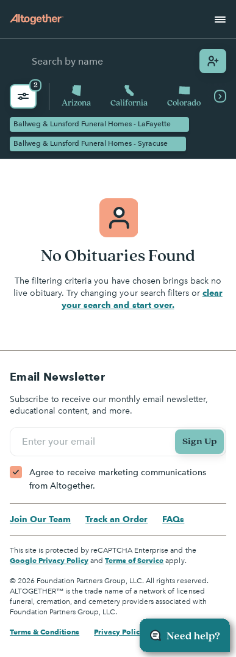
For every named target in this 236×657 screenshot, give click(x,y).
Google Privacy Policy (49, 560)
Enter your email (60, 441)
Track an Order (116, 519)
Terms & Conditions (44, 631)
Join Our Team (40, 519)
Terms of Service (134, 560)
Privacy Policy (119, 631)
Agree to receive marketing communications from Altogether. (117, 479)
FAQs (173, 519)
